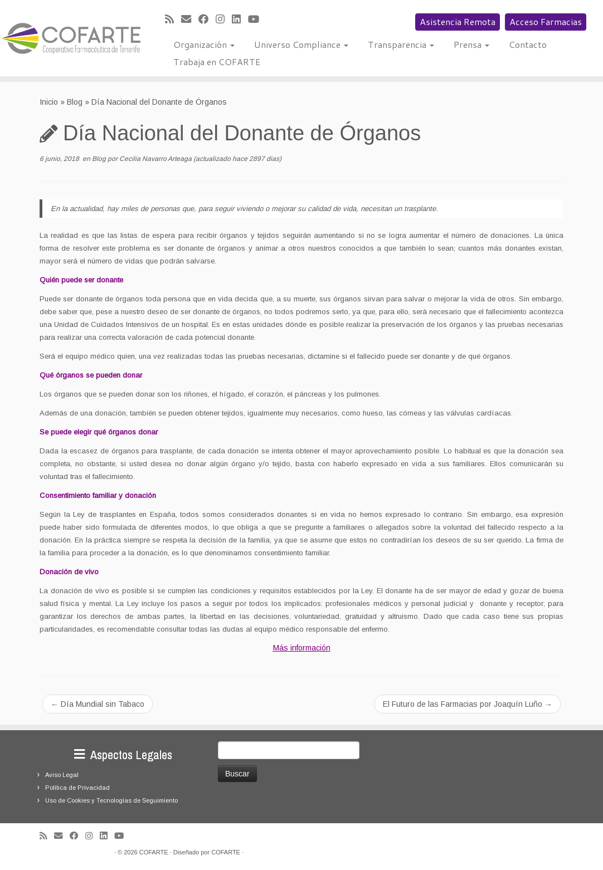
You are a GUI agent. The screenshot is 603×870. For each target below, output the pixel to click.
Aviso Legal (62, 774)
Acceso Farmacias (545, 21)
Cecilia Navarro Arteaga (155, 159)
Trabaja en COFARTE (216, 61)
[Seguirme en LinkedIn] (240, 19)
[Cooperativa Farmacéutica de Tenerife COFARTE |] (70, 38)
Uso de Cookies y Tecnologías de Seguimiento (111, 800)
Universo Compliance (301, 44)
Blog (74, 101)
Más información (301, 647)
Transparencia (401, 44)
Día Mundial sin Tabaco (97, 704)
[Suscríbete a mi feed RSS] (173, 19)
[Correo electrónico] (189, 19)
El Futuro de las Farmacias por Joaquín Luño (467, 704)
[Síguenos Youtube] (257, 19)
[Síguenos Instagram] (224, 19)
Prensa (471, 44)
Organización (204, 44)
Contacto (528, 44)
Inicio (49, 101)
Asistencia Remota (457, 21)
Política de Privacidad (77, 787)
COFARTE (153, 852)
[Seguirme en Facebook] (207, 19)
